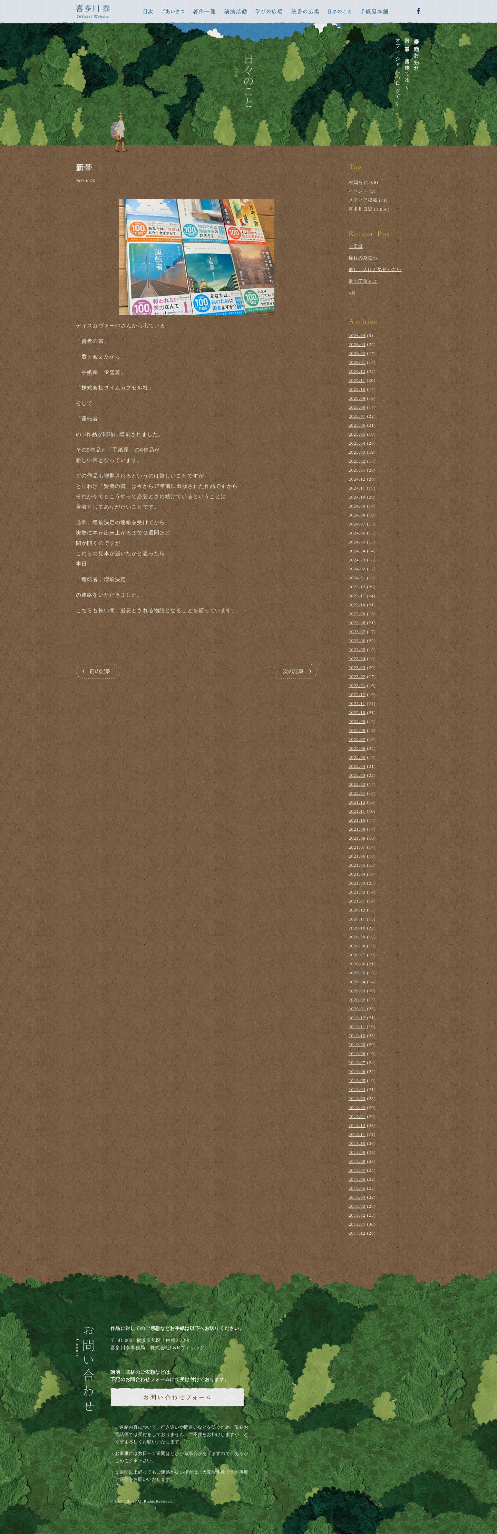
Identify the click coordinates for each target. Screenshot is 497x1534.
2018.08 (357, 1161)
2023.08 (357, 622)
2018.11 (357, 1134)
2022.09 (357, 721)
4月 (352, 293)
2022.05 (357, 757)
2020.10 (357, 927)
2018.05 (357, 1188)
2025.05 (357, 434)
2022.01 (357, 793)
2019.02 (357, 1107)
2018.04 (357, 1197)
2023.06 (357, 640)
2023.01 (357, 685)
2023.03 (357, 667)
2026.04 (357, 335)
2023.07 (357, 631)
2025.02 (357, 461)
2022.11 (357, 703)
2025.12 (357, 371)
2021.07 (357, 847)
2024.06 (357, 533)
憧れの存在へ (363, 257)
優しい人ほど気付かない (375, 269)
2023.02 (357, 676)
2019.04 (357, 1089)
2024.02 (357, 568)
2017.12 (357, 1233)
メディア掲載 (363, 200)
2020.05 (357, 972)
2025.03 (357, 452)
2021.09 (357, 829)
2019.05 (357, 1080)
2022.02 (357, 784)
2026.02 (357, 353)
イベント (358, 191)
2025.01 (357, 470)
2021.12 (357, 802)
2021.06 (357, 856)
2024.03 (357, 559)
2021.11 (357, 811)
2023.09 (357, 613)
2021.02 (357, 892)
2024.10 (357, 497)
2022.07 (357, 739)
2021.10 (357, 820)
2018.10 (357, 1143)
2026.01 (357, 362)
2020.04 (357, 981)
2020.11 (357, 919)
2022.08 (357, 730)
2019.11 (357, 1026)
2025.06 (357, 425)
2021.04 (357, 874)
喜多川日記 (361, 209)
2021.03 (357, 883)
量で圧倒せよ (363, 281)
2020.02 (357, 999)
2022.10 (357, 712)
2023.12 (357, 586)
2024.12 (357, 479)
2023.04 (357, 658)
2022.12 (357, 694)
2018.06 (357, 1179)
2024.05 (357, 541)
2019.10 (357, 1035)
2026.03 (357, 344)
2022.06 (357, 748)
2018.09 (357, 1152)
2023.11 (357, 595)
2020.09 (357, 936)
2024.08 (357, 515)
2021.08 (357, 838)
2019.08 (357, 1053)
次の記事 (293, 671)
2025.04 (357, 443)
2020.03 (357, 990)
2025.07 (357, 416)
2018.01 (357, 1224)
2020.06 (357, 963)
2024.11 (357, 488)
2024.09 (357, 506)
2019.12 (357, 1017)
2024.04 (357, 550)
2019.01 (357, 1116)
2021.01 (357, 901)
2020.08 (357, 945)
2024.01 (357, 577)
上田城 (356, 246)
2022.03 (357, 775)
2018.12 (357, 1125)
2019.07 (357, 1062)
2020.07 (357, 954)
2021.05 (357, 865)
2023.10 (357, 604)
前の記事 (100, 671)
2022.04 (357, 766)
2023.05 (357, 649)
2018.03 (357, 1206)
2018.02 (357, 1215)
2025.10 (357, 389)
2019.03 (357, 1098)
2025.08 (357, 407)
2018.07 (357, 1170)
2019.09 (357, 1044)
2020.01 (357, 1008)
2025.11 (357, 380)
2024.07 (357, 524)
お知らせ (358, 182)
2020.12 (357, 910)
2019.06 (357, 1071)
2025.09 (357, 398)
